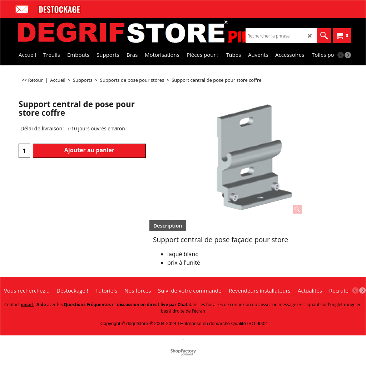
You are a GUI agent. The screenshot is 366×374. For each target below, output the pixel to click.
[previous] (340, 55)
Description (167, 225)
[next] (348, 55)
